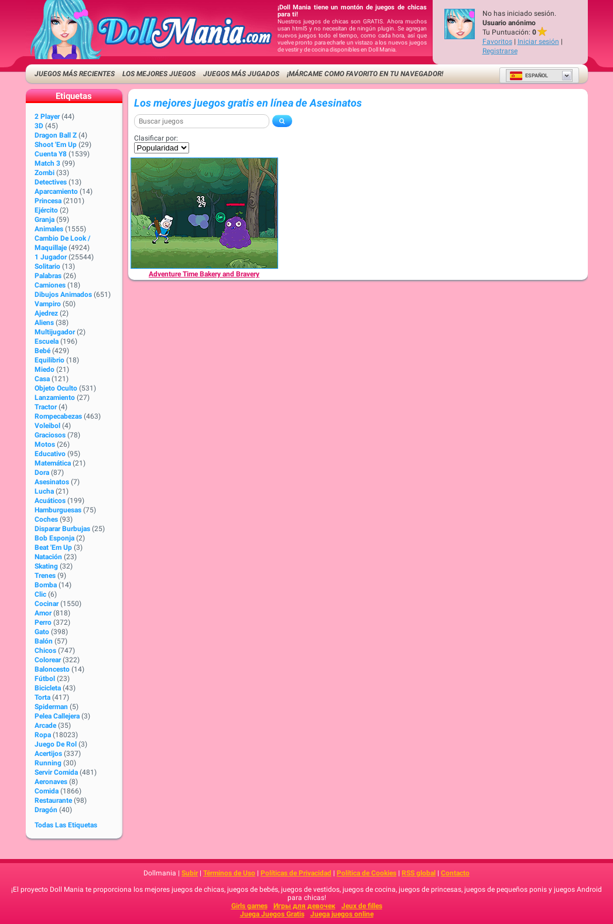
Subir (189, 873)
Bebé (42, 351)
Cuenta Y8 (51, 154)
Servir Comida (56, 772)
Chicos (45, 650)
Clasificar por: (156, 138)
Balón (44, 641)
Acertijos (48, 754)
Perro (43, 622)
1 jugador (51, 257)
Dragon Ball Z (56, 135)
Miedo (44, 369)
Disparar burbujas (62, 529)
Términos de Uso (229, 873)
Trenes (45, 575)
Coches (46, 519)
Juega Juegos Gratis (272, 914)
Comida (47, 791)
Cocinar (47, 604)
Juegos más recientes (75, 74)
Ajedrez (46, 313)
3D (39, 126)
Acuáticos (50, 501)
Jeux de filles (361, 906)
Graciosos (50, 435)
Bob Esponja (54, 538)
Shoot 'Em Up (56, 145)
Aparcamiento (56, 191)
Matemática (53, 463)
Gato (42, 632)
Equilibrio (49, 360)
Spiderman (51, 707)
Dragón (46, 810)
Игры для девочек (304, 906)
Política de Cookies (366, 873)
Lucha (44, 491)
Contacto (455, 873)
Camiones (50, 285)
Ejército (46, 210)
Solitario (47, 266)
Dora (42, 472)
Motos (45, 444)
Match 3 (47, 163)
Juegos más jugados (241, 74)
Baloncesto (52, 669)
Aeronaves (51, 782)
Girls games (249, 906)
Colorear (48, 660)
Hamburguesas (58, 510)
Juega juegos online (342, 914)
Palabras (48, 276)
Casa (42, 379)
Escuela (47, 341)
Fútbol (45, 679)
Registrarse (500, 51)
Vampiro (48, 304)
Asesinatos (52, 482)
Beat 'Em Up (53, 547)
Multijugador (55, 332)
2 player (47, 116)
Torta (42, 697)
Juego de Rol (56, 744)
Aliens (44, 323)
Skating (46, 566)
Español (528, 75)
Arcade (45, 725)
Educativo (50, 454)
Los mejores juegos (159, 74)
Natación (48, 557)
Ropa (43, 735)
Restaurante (53, 800)
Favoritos (497, 41)
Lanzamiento (55, 397)
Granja (44, 219)
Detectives (51, 182)
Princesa (48, 201)
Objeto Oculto (56, 388)
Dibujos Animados (63, 294)
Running (48, 763)
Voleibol (47, 426)
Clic (40, 594)
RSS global (419, 873)
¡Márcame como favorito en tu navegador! (365, 74)
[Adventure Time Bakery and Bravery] (204, 213)
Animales (49, 229)
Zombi (44, 173)
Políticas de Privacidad (296, 873)
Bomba (46, 585)
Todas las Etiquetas (66, 825)
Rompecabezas (58, 416)
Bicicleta (48, 688)
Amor (43, 613)
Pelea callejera (57, 716)
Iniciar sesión (538, 41)
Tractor (46, 407)
